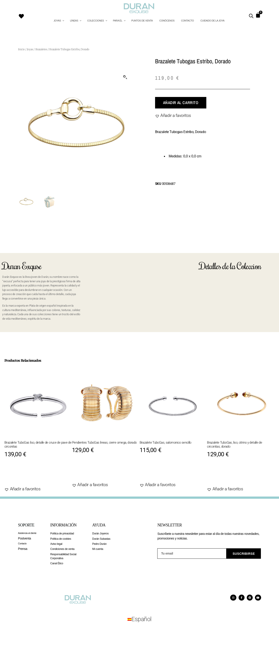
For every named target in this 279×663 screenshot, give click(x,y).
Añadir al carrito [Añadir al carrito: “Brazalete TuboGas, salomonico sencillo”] (165, 471)
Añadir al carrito (180, 102)
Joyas (30, 49)
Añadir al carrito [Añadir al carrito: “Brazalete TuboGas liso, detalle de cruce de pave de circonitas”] (30, 475)
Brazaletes (41, 49)
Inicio (21, 49)
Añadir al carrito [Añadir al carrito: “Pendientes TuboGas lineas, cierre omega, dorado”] (97, 471)
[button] (125, 77)
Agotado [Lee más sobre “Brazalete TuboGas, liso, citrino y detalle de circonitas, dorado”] (222, 475)
